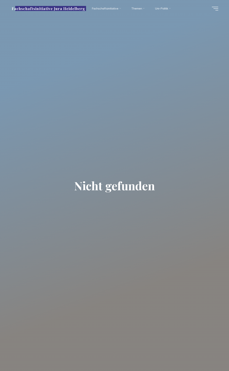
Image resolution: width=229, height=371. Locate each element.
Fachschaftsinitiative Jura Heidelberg (48, 8)
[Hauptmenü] (215, 8)
